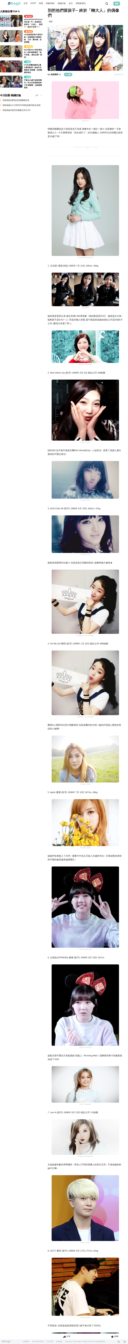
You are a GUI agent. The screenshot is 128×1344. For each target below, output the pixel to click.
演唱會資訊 (81, 3)
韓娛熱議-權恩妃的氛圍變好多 (16, 100)
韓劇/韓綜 (50, 3)
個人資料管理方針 (38, 1341)
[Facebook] (119, 1342)
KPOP (33, 3)
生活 (71, 3)
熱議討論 (62, 3)
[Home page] (14, 4)
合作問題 (50, 1341)
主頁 (26, 3)
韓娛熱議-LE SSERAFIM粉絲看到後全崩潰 (21, 105)
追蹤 (68, 74)
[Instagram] (125, 1342)
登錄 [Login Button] (116, 4)
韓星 (41, 3)
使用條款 (26, 1341)
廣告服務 (59, 1341)
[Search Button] (106, 3)
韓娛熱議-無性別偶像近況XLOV (17, 110)
